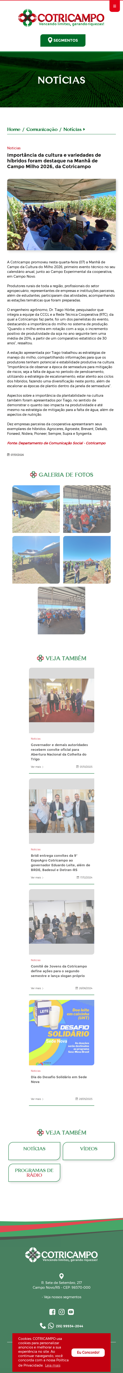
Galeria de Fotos (36, 509)
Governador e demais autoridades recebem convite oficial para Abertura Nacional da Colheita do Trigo (61, 700)
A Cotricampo (61, 214)
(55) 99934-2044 (61, 1326)
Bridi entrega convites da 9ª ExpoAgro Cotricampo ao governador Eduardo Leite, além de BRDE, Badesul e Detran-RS (61, 811)
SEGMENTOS (63, 40)
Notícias (74, 129)
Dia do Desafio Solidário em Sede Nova (61, 1032)
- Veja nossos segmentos (61, 1297)
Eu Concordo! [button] (88, 1352)
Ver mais (37, 766)
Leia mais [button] (52, 1365)
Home (13, 129)
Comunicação (41, 129)
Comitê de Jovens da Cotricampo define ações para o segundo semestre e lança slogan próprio (61, 922)
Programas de (34, 1173)
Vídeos (88, 1151)
